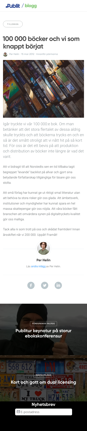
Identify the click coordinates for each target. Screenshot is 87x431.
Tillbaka (13, 24)
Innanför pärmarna (47, 54)
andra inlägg (38, 266)
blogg (29, 6)
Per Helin (14, 54)
